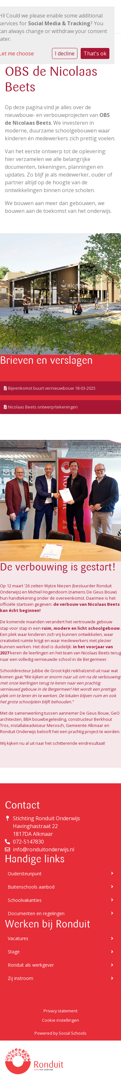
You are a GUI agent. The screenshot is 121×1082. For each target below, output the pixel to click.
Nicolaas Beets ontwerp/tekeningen (41, 407)
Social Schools (72, 1033)
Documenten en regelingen (60, 913)
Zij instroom (60, 978)
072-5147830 (28, 841)
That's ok (95, 53)
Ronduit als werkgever (60, 965)
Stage (60, 952)
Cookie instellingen (60, 1020)
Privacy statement (60, 1011)
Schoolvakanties (60, 900)
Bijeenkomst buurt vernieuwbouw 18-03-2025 (50, 388)
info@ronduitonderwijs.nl (43, 849)
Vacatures (60, 938)
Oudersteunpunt (60, 873)
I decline (65, 53)
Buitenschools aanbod (60, 887)
